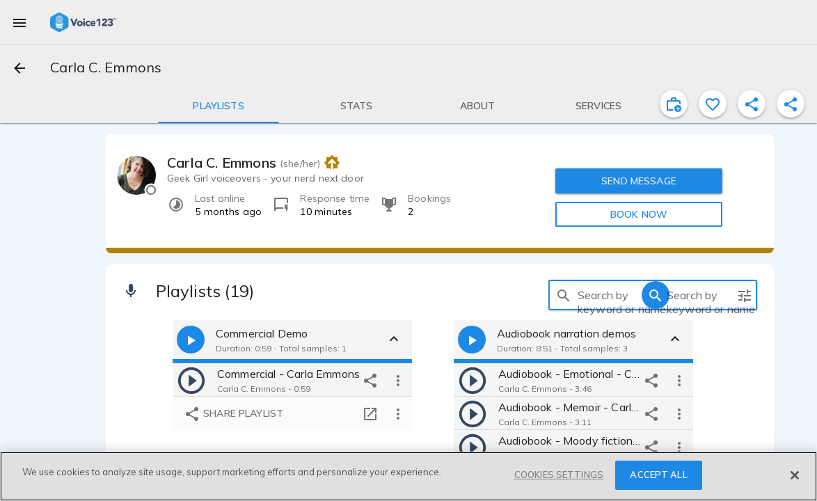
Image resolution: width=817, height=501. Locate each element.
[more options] (398, 380)
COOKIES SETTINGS (558, 474)
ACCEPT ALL (658, 474)
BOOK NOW (638, 214)
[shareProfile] (752, 104)
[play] (191, 380)
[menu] (19, 22)
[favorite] (713, 104)
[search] (564, 295)
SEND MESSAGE (638, 181)
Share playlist (233, 414)
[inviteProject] (674, 104)
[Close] (794, 475)
